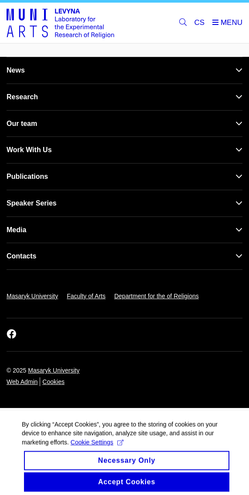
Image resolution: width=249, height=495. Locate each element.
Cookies (53, 381)
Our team (22, 123)
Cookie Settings (97, 446)
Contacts (21, 256)
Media (16, 230)
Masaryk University (32, 296)
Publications (27, 176)
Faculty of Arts (86, 296)
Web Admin (22, 381)
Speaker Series (32, 203)
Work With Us (29, 149)
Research (22, 97)
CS (199, 22)
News (16, 70)
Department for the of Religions (156, 296)
